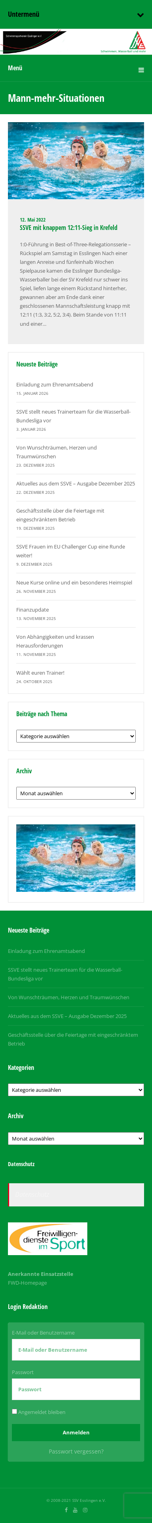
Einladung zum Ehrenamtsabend (54, 384)
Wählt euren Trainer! (40, 672)
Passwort (23, 1372)
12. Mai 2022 (33, 219)
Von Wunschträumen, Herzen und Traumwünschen (68, 997)
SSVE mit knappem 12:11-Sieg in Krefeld (68, 227)
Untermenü (23, 14)
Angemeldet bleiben (38, 1412)
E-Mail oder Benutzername (43, 1332)
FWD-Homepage (27, 1282)
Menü (15, 67)
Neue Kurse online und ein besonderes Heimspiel (74, 582)
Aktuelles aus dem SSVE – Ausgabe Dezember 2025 (75, 483)
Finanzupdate (32, 609)
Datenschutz (32, 1194)
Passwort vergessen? (76, 1451)
